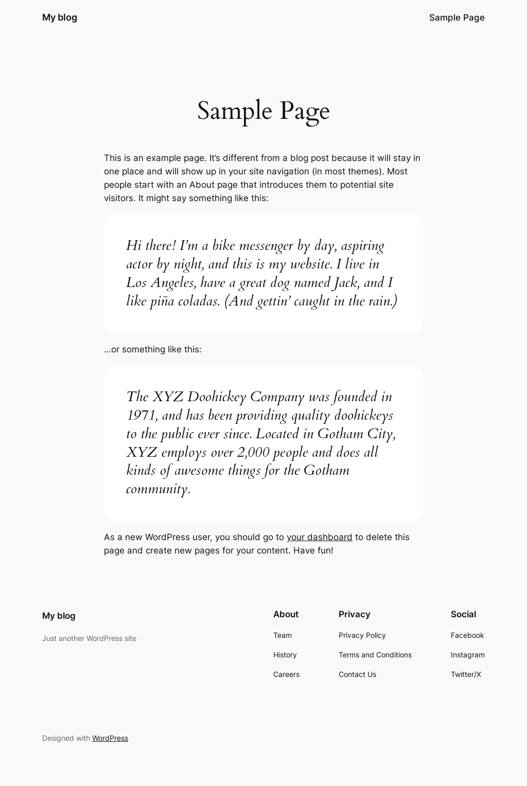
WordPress (110, 738)
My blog (59, 17)
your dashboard (320, 537)
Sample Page (457, 17)
